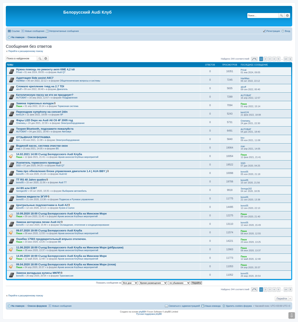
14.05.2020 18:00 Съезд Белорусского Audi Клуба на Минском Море (61, 255)
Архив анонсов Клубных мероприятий (78, 157)
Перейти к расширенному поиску (25, 51)
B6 (59, 242)
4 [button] (274, 59)
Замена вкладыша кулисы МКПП (38, 272)
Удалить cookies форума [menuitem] (239, 306)
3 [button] (269, 59)
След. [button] (290, 59)
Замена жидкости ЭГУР (31, 196)
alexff (19, 89)
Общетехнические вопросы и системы (80, 80)
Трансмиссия (66, 275)
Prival (19, 72)
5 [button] (278, 59)
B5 (57, 148)
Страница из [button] (254, 59)
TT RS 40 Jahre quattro (31, 179)
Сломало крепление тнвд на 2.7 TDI (40, 86)
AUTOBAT (21, 97)
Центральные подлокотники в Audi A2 (42, 205)
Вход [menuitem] (287, 31)
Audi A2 (63, 174)
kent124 (20, 114)
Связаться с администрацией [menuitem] (184, 306)
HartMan (20, 80)
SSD (18, 165)
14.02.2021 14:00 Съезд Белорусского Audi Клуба (49, 154)
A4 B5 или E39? (26, 188)
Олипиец (21, 123)
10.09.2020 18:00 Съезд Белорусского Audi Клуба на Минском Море (61, 213)
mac (18, 148)
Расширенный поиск (287, 15)
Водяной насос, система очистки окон (42, 145)
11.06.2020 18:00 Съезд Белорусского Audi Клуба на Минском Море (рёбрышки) (69, 247)
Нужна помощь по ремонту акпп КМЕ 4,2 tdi (45, 69)
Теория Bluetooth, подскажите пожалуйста (44, 128)
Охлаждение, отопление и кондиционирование (84, 225)
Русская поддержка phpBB (149, 314)
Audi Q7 (61, 72)
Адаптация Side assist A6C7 (34, 77)
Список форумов (37, 306)
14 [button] (286, 59)
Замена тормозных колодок (35, 103)
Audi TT (63, 182)
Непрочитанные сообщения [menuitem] (64, 31)
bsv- (18, 140)
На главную (17, 306)
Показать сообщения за (117, 282)
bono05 (20, 174)
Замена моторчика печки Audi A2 (38, 222)
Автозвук (66, 131)
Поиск (281, 15)
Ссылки (16, 31)
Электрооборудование (73, 123)
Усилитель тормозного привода (37, 162)
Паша (19, 106)
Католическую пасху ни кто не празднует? (44, 94)
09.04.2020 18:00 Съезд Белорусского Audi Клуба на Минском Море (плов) (66, 264)
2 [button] (265, 59)
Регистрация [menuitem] (273, 31)
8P (61, 114)
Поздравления (69, 97)
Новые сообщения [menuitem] (34, 31)
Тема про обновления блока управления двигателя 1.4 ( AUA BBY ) (61, 171)
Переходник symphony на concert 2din (42, 111)
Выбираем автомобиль (74, 191)
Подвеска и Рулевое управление (76, 199)
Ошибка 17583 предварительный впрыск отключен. (51, 239)
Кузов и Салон (66, 208)
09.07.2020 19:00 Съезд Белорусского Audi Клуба (49, 230)
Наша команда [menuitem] (212, 306)
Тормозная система (68, 106)
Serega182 (21, 191)
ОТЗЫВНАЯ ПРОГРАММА (33, 137)
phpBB (142, 312)
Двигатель (62, 89)
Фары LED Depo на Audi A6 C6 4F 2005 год (44, 120)
